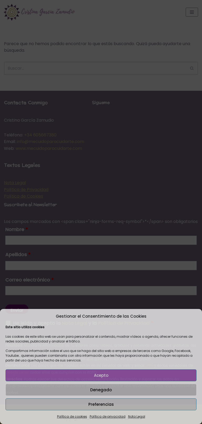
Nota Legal (136, 416)
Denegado (101, 390)
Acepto (101, 375)
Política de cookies (72, 416)
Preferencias (101, 404)
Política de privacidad (107, 416)
